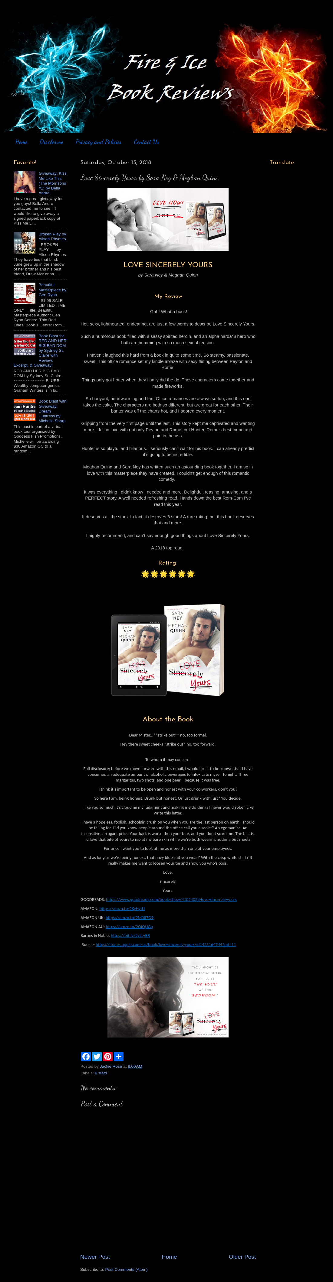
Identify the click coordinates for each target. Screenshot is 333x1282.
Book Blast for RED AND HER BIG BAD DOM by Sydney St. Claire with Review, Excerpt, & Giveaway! (40, 350)
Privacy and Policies (98, 141)
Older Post (242, 1257)
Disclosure (51, 141)
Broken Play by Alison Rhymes (52, 236)
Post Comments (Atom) (126, 1269)
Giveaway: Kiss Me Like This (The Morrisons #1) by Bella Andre (52, 183)
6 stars (101, 1073)
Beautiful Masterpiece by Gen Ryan (52, 290)
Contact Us (146, 141)
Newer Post (95, 1257)
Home (21, 141)
